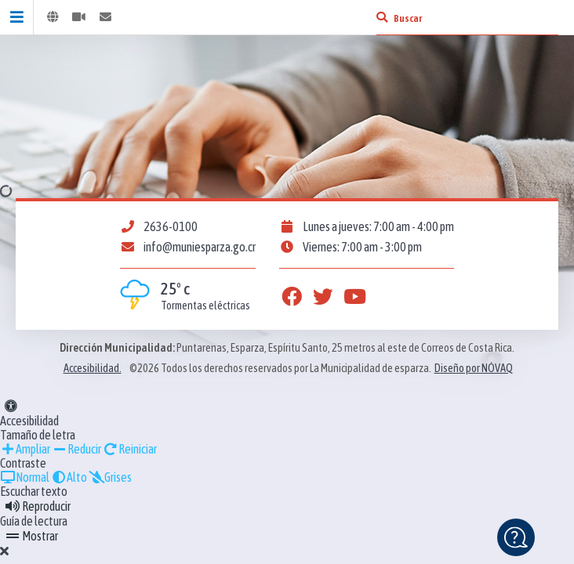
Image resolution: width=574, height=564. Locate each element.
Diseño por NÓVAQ (473, 368)
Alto (69, 477)
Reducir (76, 449)
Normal (24, 477)
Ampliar (25, 449)
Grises (110, 477)
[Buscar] (381, 17)
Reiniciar (130, 449)
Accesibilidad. (93, 368)
